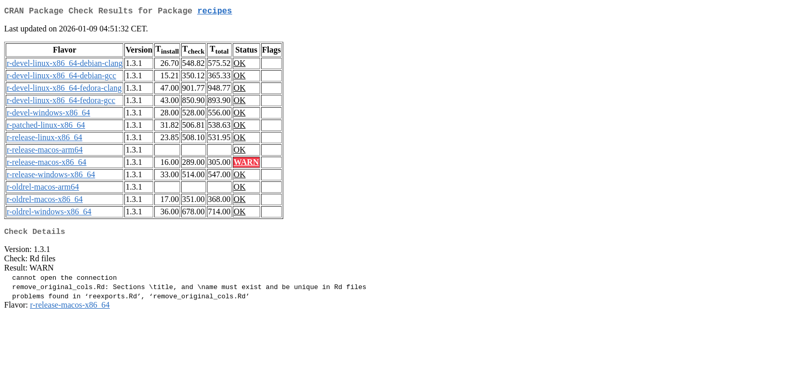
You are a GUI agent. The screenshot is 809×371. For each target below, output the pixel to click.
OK (240, 65)
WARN (246, 164)
